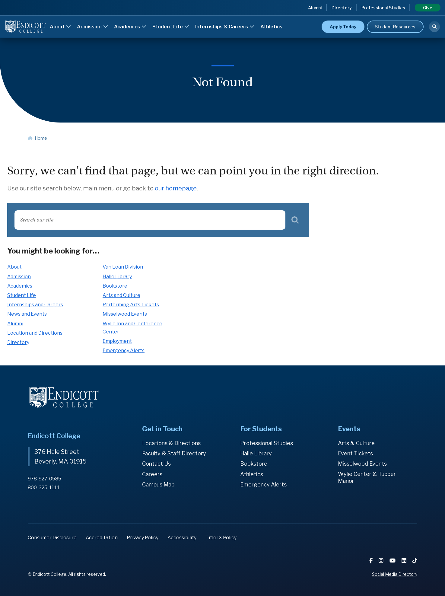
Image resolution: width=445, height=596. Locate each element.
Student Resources (395, 26)
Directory (342, 7)
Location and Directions (34, 333)
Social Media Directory (394, 574)
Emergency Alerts (124, 350)
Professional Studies (383, 7)
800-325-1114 (44, 487)
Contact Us (156, 464)
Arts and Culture (121, 295)
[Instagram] (382, 560)
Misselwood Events (125, 314)
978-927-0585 (44, 479)
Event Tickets (355, 453)
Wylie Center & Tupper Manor (367, 477)
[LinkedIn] (405, 560)
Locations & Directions (171, 443)
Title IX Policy (221, 537)
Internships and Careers (35, 305)
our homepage (176, 188)
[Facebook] (371, 560)
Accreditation (102, 537)
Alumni (315, 7)
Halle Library (117, 276)
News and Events (27, 314)
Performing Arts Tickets (131, 305)
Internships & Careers (224, 27)
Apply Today (343, 26)
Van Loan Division (123, 267)
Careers (152, 474)
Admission (92, 27)
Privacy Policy (142, 537)
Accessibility (181, 537)
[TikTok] (414, 560)
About (60, 27)
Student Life (170, 27)
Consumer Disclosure (52, 537)
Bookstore (115, 286)
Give (427, 7)
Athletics (271, 27)
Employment (117, 341)
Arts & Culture (356, 443)
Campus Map (158, 484)
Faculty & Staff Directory (174, 453)
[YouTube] (393, 560)
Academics (130, 27)
